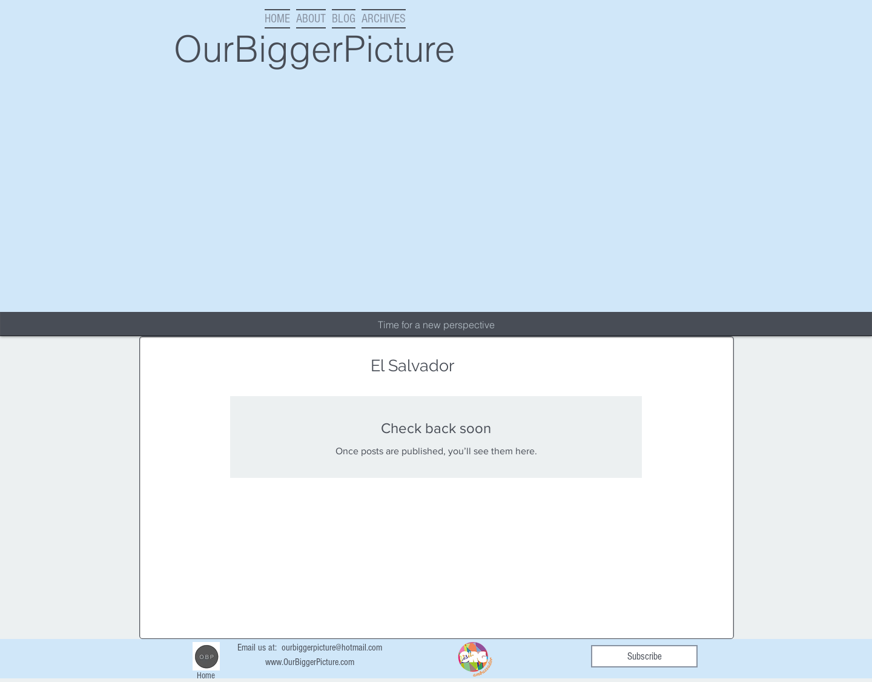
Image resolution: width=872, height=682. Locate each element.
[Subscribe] (644, 656)
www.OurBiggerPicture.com (309, 662)
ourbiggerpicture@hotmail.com (332, 647)
